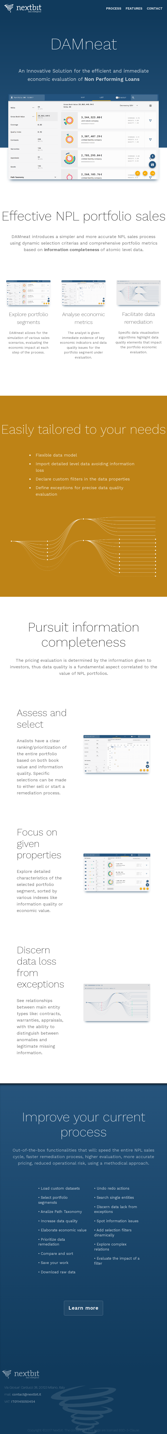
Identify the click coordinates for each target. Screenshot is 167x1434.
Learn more (83, 1308)
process (113, 8)
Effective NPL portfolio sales (84, 216)
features (134, 8)
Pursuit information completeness (83, 634)
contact (155, 8)
